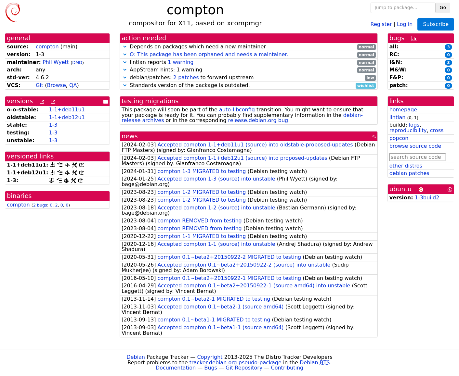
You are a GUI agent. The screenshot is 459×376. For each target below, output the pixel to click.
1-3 (53, 125)
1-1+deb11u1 (67, 110)
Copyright (209, 357)
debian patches (409, 173)
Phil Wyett (56, 62)
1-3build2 (427, 197)
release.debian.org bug (258, 120)
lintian (397, 117)
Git (39, 85)
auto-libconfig (237, 110)
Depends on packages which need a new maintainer (249, 47)
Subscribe (436, 24)
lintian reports (249, 62)
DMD (77, 62)
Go (443, 7)
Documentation (176, 368)
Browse (56, 85)
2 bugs (40, 205)
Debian (135, 357)
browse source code (415, 146)
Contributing (287, 368)
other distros (405, 166)
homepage (403, 110)
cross (436, 130)
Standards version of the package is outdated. (249, 85)
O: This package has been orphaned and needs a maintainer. (209, 54)
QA (73, 85)
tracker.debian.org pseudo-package (236, 362)
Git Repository (244, 368)
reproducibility (408, 130)
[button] (124, 47)
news (130, 136)
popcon (399, 138)
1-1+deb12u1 (67, 117)
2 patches (186, 77)
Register (381, 24)
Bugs (210, 368)
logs (414, 125)
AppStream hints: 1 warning (249, 70)
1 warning (180, 62)
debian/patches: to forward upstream (249, 78)
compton (47, 47)
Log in (405, 24)
